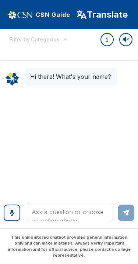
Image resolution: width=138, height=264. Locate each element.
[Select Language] (102, 14)
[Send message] (126, 213)
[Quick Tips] (107, 39)
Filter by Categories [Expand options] (38, 40)
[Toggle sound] (125, 39)
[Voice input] (12, 213)
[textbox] (70, 212)
